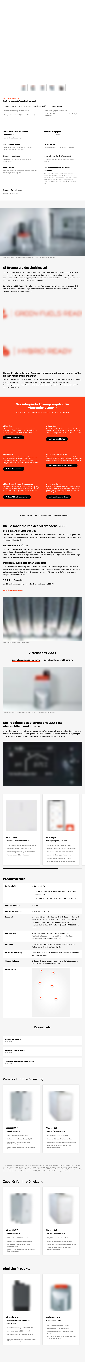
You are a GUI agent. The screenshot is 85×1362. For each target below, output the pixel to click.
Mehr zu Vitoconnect (13, 469)
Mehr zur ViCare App (13, 437)
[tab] (26, 660)
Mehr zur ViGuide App (57, 439)
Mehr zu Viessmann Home (58, 497)
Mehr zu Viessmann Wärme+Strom (61, 465)
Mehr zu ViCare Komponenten (17, 497)
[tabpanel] (42, 690)
